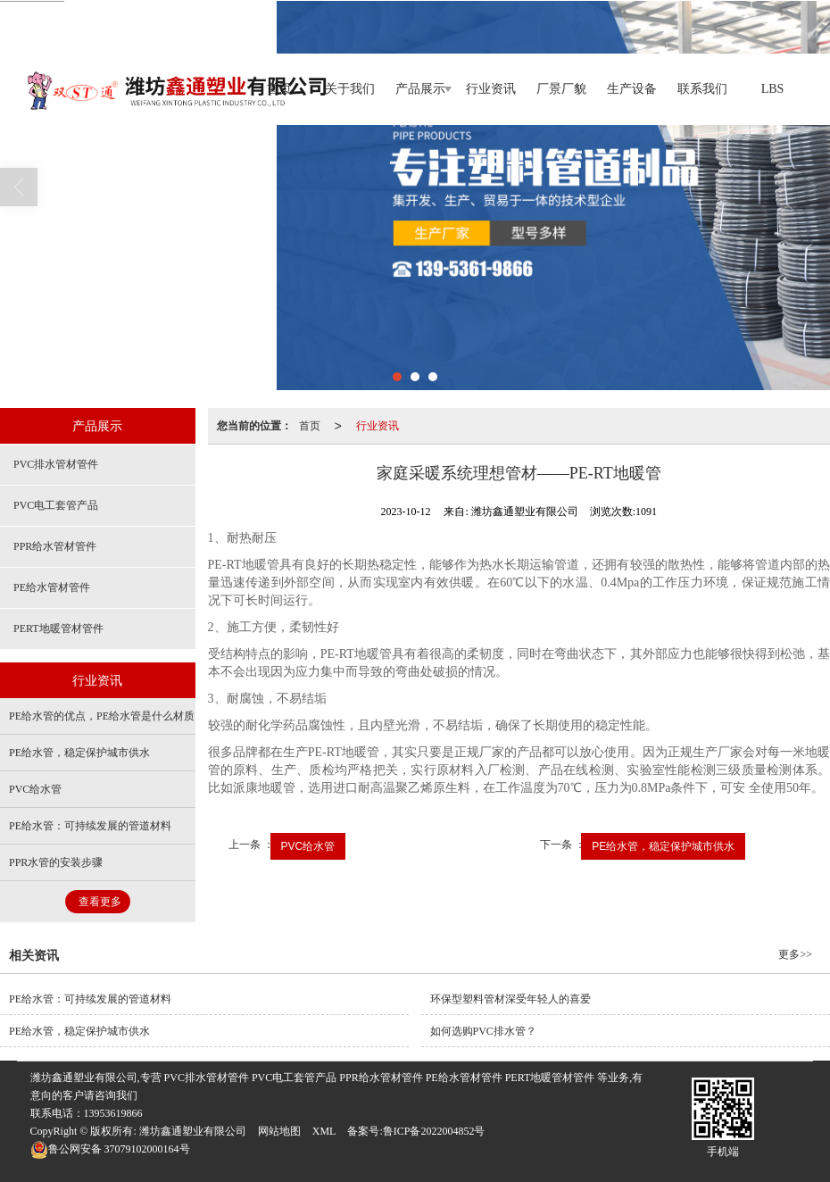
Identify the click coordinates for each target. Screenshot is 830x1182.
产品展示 (420, 89)
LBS (772, 89)
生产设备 (632, 89)
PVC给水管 (308, 846)
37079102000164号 (110, 1149)
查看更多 (100, 901)
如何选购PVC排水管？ (483, 1031)
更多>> (795, 954)
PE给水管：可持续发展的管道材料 (90, 826)
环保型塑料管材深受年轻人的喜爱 (510, 999)
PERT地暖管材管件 (58, 628)
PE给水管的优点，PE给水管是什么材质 (102, 716)
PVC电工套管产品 (55, 505)
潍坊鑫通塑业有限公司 (192, 1131)
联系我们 (702, 89)
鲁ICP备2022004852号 (434, 1131)
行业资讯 (491, 89)
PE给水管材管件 (51, 587)
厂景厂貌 (561, 89)
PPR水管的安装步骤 (56, 862)
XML (324, 1131)
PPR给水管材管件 (54, 546)
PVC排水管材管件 (55, 464)
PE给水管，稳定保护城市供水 (663, 846)
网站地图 (279, 1131)
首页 (309, 426)
